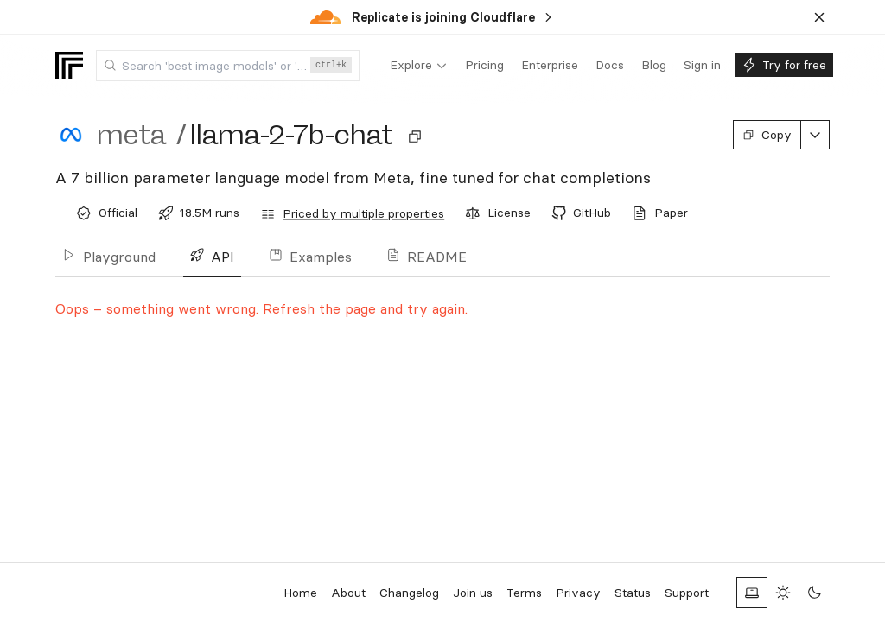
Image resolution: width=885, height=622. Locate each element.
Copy (767, 135)
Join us (473, 592)
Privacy (578, 592)
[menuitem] (418, 65)
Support (687, 592)
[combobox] (228, 65)
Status (632, 592)
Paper (671, 212)
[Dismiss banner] (819, 17)
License (509, 212)
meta (131, 134)
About (348, 592)
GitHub (592, 212)
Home (300, 592)
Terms (524, 592)
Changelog (409, 592)
